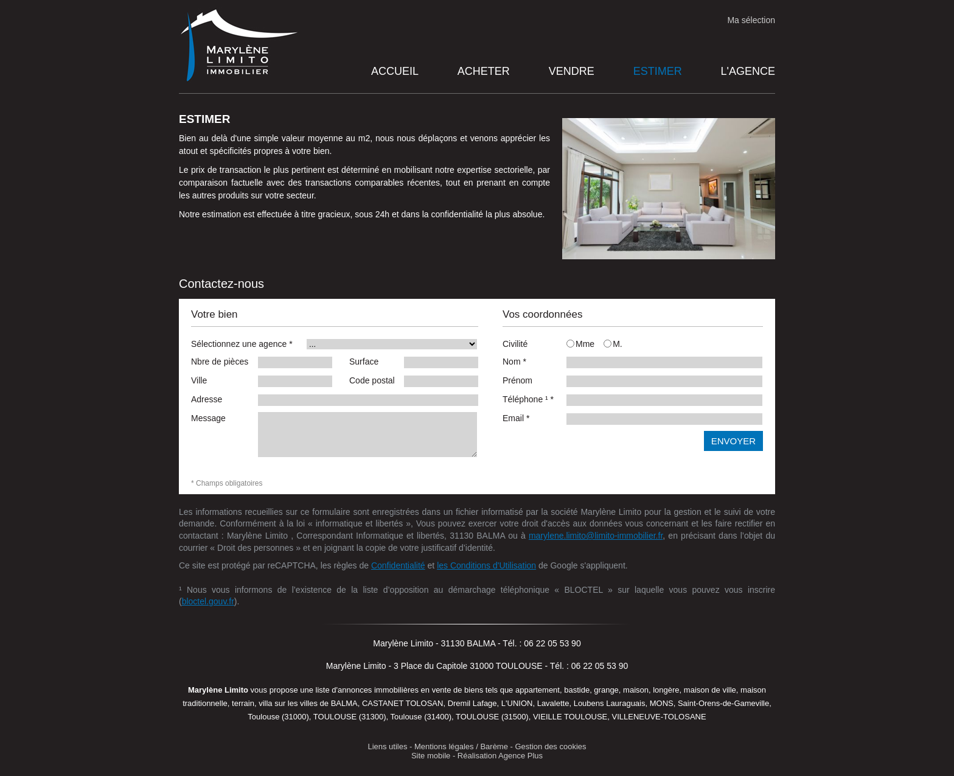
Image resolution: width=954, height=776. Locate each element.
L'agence (748, 71)
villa (265, 703)
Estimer (657, 71)
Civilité (515, 344)
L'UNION (517, 703)
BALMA (344, 703)
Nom (514, 361)
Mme (580, 344)
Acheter (484, 71)
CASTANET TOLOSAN (402, 703)
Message (208, 418)
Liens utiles (387, 746)
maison (636, 689)
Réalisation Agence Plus (500, 755)
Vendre (571, 71)
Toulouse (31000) (278, 716)
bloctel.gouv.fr (208, 601)
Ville (199, 380)
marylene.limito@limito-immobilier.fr (596, 535)
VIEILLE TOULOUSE (570, 716)
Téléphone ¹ (528, 399)
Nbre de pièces (219, 361)
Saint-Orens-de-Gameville (723, 703)
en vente (436, 689)
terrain (243, 703)
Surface (363, 361)
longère (666, 689)
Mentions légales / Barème (461, 746)
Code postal (372, 380)
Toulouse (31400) (421, 716)
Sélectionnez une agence (242, 344)
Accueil (395, 71)
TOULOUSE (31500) (492, 716)
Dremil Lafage (472, 703)
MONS (662, 703)
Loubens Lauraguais (610, 703)
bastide (577, 689)
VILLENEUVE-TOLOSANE (659, 716)
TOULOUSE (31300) (349, 716)
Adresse (206, 399)
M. (613, 344)
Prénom (517, 380)
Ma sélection (751, 20)
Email (516, 418)
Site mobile (430, 755)
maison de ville (710, 689)
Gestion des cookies (551, 746)
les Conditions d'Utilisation (486, 565)
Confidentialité (398, 565)
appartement (537, 689)
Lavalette (553, 703)
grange (606, 689)
